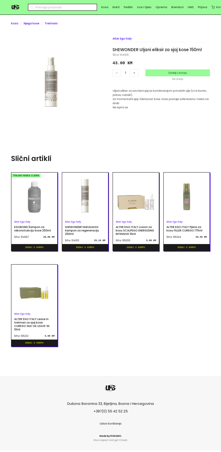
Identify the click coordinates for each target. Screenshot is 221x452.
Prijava (202, 7)
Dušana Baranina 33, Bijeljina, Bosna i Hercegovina (110, 405)
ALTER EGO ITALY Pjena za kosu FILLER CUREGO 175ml (184, 228)
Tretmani (51, 23)
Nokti (116, 7)
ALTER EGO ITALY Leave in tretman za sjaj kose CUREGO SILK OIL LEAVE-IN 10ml (31, 325)
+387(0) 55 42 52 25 (110, 412)
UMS (191, 7)
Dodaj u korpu (177, 73)
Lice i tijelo (144, 7)
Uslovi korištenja (110, 425)
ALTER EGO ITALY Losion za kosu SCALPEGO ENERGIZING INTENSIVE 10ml (135, 230)
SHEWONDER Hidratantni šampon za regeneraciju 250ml (82, 230)
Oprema (161, 7)
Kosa (104, 7)
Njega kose (31, 23)
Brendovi (177, 7)
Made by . (110, 437)
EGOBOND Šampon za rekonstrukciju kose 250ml (32, 228)
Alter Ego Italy (122, 39)
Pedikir (128, 7)
